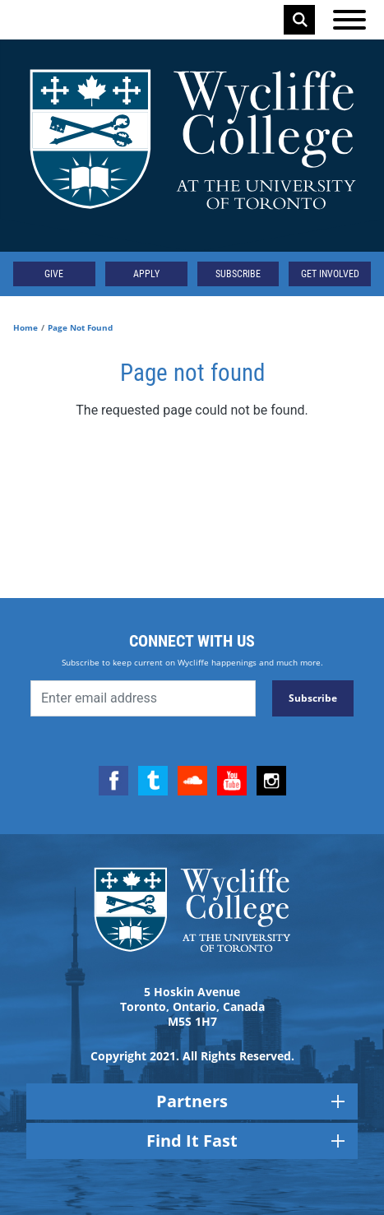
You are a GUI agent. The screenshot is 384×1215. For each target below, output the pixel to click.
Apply (146, 274)
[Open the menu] (349, 19)
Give (53, 274)
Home (25, 327)
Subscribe (238, 274)
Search (300, 20)
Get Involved (330, 274)
